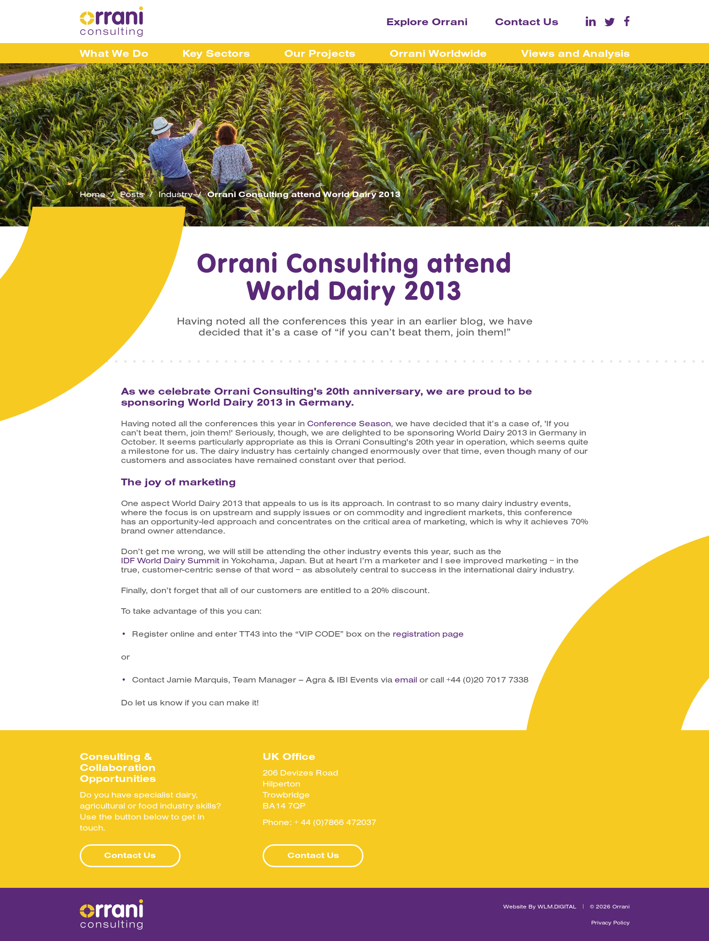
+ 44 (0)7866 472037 (335, 822)
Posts (132, 194)
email (406, 679)
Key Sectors (216, 53)
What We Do (114, 53)
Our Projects (319, 53)
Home (92, 194)
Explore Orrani (426, 21)
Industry (175, 194)
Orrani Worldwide (438, 53)
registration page (428, 633)
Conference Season (349, 423)
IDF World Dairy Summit (170, 560)
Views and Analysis (575, 53)
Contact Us (526, 21)
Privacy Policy (610, 922)
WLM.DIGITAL (557, 906)
